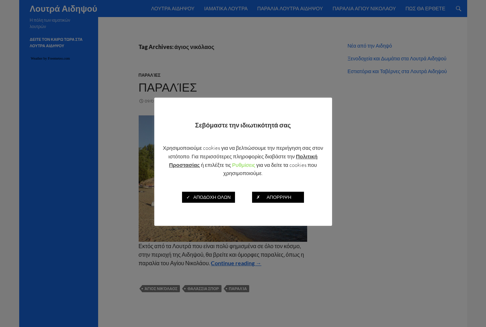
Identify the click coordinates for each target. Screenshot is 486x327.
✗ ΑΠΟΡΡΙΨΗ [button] (278, 197)
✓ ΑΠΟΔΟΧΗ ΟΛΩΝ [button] (208, 197)
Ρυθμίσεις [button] (243, 165)
